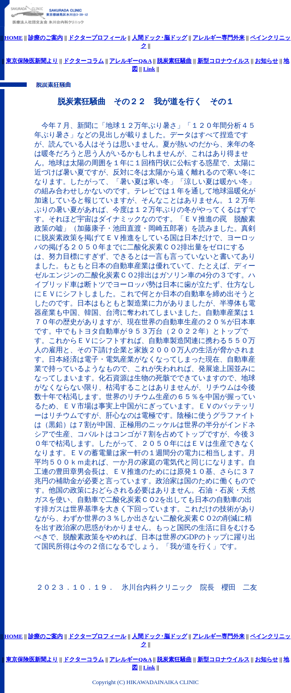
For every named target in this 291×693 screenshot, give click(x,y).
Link (149, 68)
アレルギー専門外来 (219, 37)
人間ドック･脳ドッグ (159, 37)
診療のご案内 (45, 37)
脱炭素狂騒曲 (174, 60)
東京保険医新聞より (32, 60)
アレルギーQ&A (130, 60)
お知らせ (266, 60)
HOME (13, 37)
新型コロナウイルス (223, 60)
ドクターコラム (83, 60)
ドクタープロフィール (97, 37)
